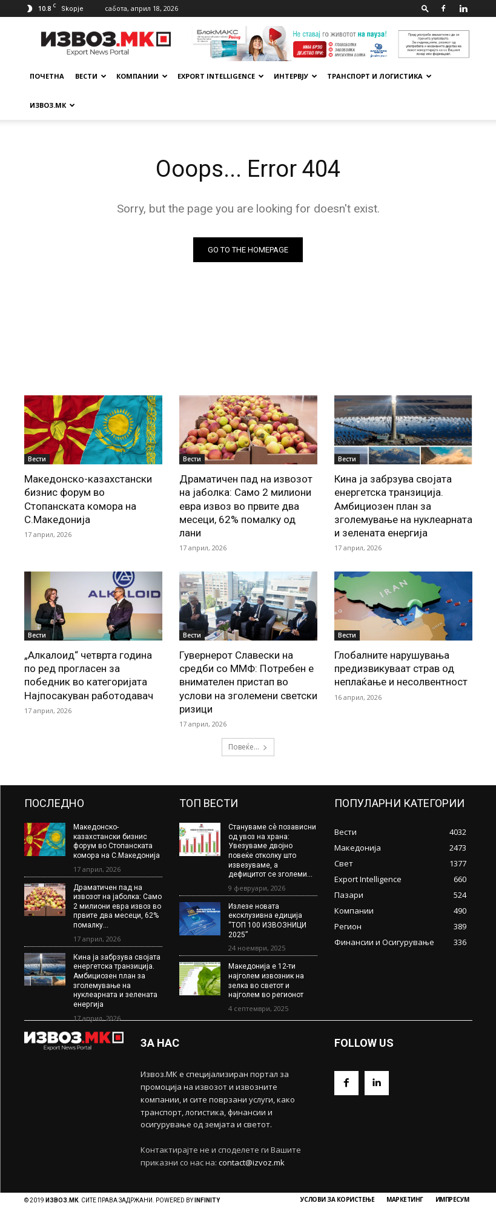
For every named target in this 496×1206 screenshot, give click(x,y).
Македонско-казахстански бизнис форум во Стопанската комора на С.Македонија (88, 470)
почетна (47, 76)
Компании (142, 76)
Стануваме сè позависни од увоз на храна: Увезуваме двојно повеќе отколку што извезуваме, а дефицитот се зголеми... (272, 821)
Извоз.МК (52, 105)
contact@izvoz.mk (252, 1132)
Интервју (295, 76)
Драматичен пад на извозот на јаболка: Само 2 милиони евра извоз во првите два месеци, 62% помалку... (117, 877)
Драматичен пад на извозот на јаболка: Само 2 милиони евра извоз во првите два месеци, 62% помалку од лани (245, 476)
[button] (425, 8)
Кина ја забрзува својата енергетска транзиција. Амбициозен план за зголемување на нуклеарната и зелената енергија (403, 476)
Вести (91, 76)
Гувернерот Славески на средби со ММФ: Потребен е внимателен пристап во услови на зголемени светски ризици (248, 652)
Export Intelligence (220, 76)
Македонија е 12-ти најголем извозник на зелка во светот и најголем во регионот (266, 950)
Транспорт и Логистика (379, 76)
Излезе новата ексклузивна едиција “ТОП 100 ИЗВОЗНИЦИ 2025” (267, 890)
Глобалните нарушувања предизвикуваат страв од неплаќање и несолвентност (401, 639)
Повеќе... (248, 717)
